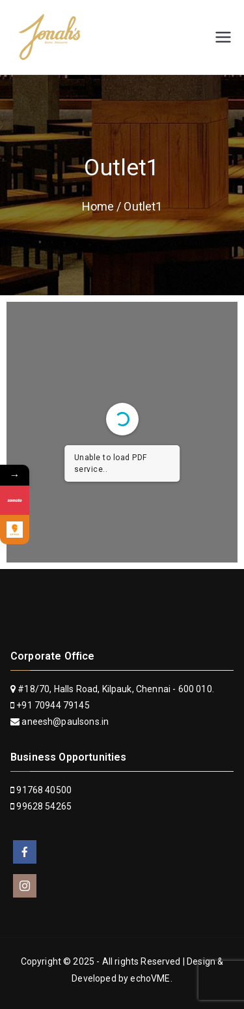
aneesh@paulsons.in (65, 721)
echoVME (150, 978)
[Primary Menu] (223, 37)
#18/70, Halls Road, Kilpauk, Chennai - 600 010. (112, 689)
